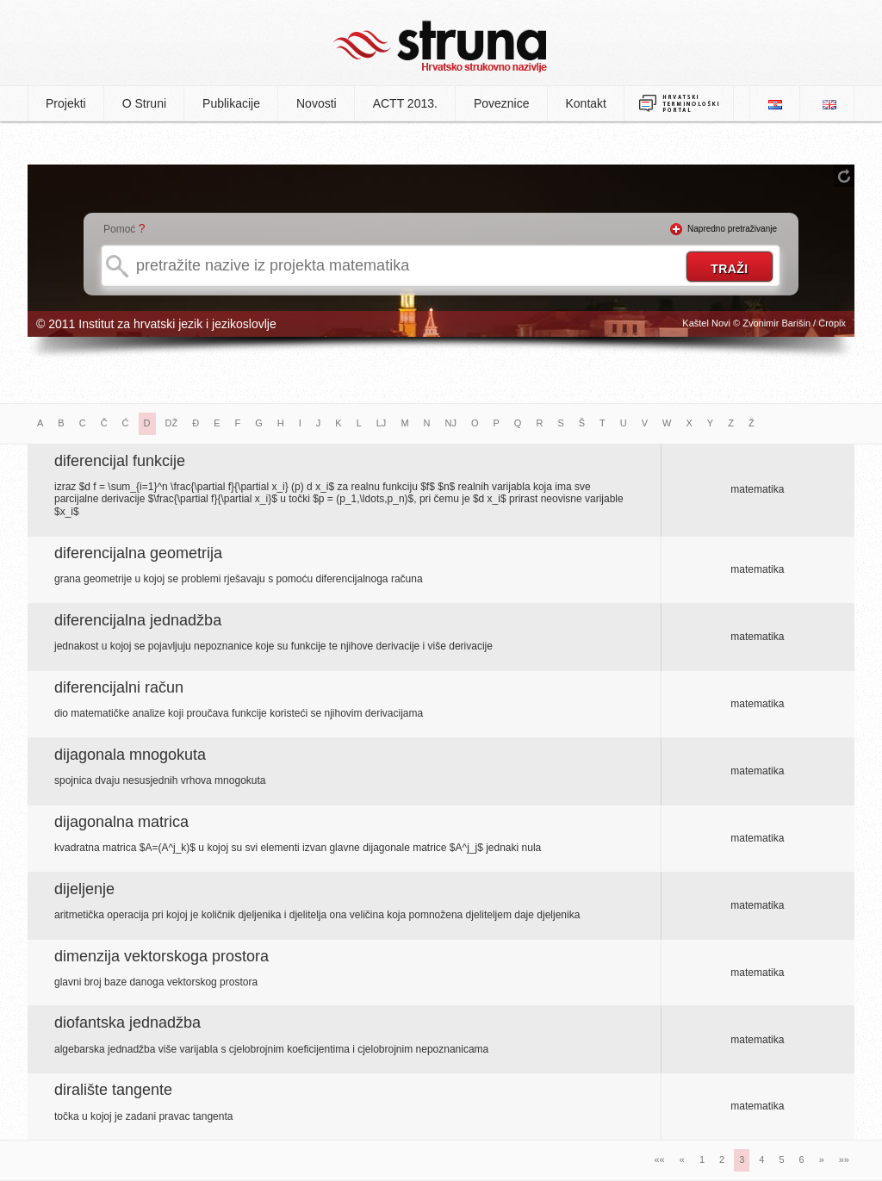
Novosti (316, 103)
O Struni (144, 103)
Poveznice (502, 103)
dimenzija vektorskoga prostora (161, 956)
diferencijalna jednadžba (137, 620)
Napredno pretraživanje (732, 228)
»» (844, 1159)
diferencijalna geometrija (138, 553)
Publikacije (231, 103)
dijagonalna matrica (121, 821)
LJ (381, 423)
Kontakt (586, 103)
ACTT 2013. (405, 103)
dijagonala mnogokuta (130, 754)
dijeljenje (84, 889)
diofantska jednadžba (127, 1022)
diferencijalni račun (118, 687)
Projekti (66, 103)
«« (660, 1159)
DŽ (171, 423)
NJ (451, 423)
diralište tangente (113, 1089)
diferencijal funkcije (119, 460)
